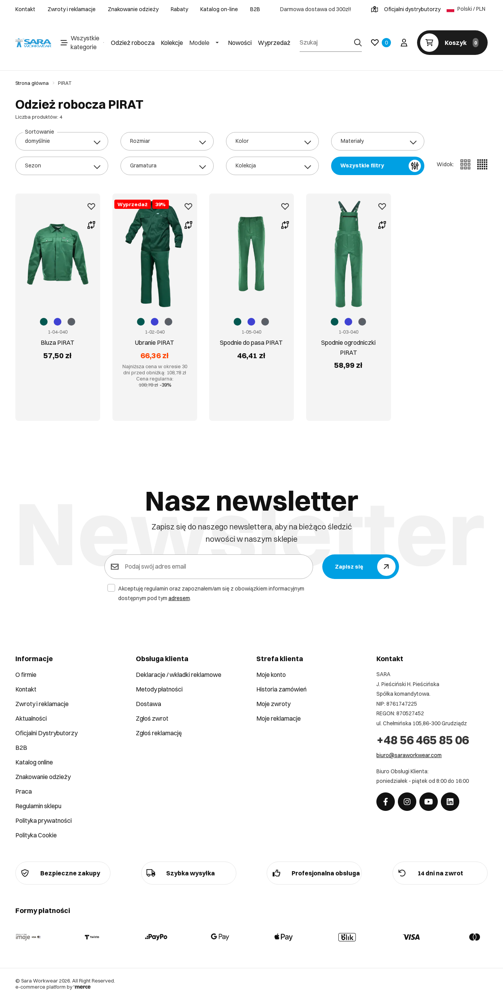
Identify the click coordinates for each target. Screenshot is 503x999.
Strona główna (32, 83)
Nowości (240, 42)
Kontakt (25, 9)
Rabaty (179, 9)
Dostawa (148, 704)
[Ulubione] (381, 42)
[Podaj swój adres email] (214, 566)
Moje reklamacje (278, 718)
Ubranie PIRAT (154, 327)
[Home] (33, 43)
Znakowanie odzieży (133, 9)
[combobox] (61, 141)
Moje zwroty (273, 704)
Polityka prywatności (43, 820)
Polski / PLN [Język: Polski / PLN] (466, 9)
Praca (23, 791)
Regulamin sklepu (38, 806)
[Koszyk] (452, 42)
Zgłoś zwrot (152, 718)
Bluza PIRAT (57, 327)
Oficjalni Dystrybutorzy (46, 733)
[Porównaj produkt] (87, 225)
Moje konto (271, 674)
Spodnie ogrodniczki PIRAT (348, 332)
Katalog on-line (219, 9)
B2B (255, 9)
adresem (179, 598)
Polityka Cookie (36, 835)
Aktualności (31, 718)
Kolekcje (172, 42)
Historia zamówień (281, 689)
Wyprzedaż (274, 42)
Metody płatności (159, 689)
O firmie (25, 674)
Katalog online (34, 762)
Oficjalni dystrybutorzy (405, 9)
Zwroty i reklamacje (72, 9)
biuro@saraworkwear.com (409, 755)
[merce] (82, 987)
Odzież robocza (133, 42)
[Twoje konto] (404, 42)
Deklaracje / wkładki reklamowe (178, 674)
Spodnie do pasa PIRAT (251, 332)
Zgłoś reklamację (159, 733)
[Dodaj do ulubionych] (87, 206)
